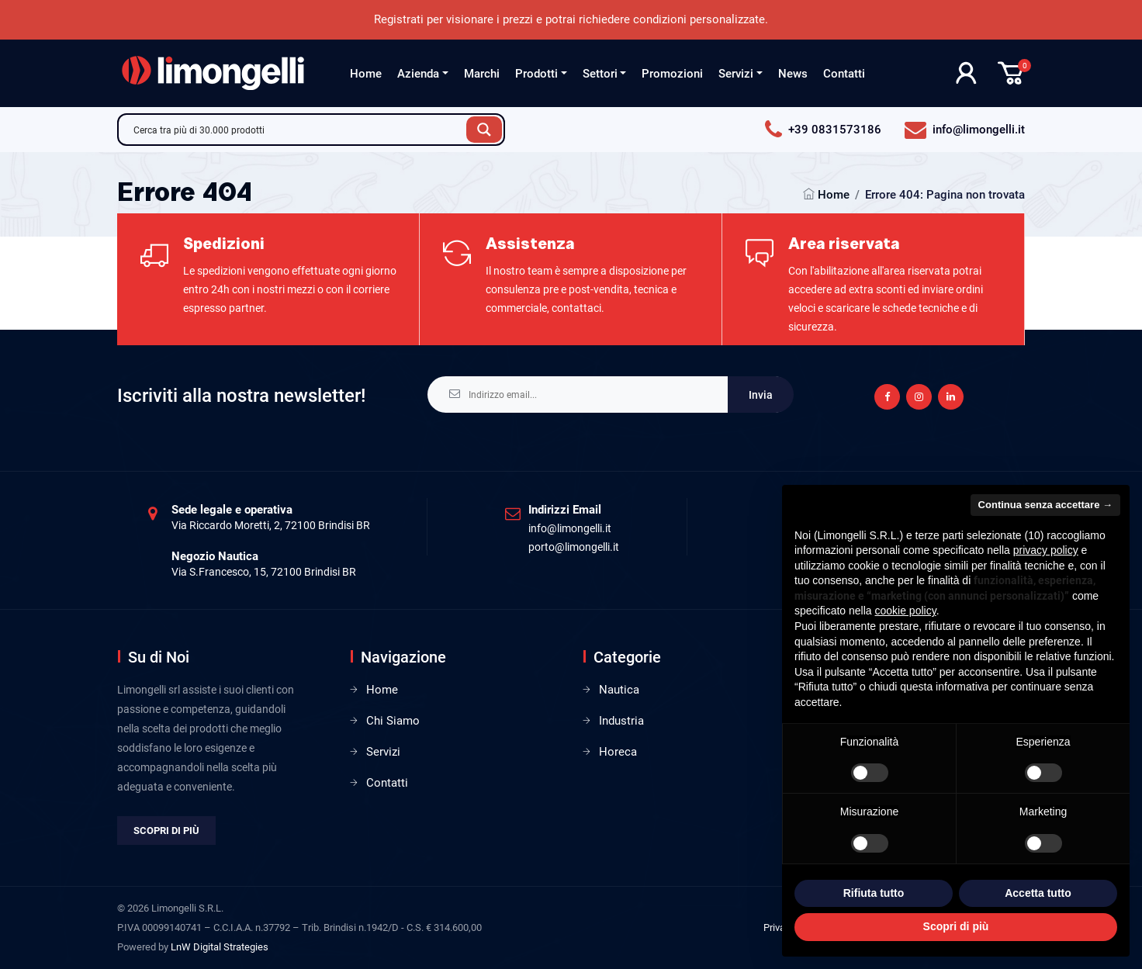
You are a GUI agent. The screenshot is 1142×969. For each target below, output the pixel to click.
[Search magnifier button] (484, 129)
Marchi (482, 74)
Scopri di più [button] (956, 926)
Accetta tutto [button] (1038, 893)
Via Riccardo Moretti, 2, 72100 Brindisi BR (270, 525)
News (793, 74)
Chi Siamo (393, 721)
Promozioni (672, 74)
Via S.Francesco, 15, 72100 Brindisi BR (263, 572)
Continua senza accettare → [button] (1045, 504)
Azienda (418, 74)
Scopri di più (166, 830)
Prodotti (536, 74)
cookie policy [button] (905, 610)
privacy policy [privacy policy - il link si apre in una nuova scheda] (1045, 550)
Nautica (619, 690)
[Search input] (296, 130)
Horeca (618, 752)
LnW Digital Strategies (219, 947)
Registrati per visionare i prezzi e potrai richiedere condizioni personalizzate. (571, 19)
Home (366, 74)
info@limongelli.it (569, 528)
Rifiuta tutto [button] (874, 893)
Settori (600, 74)
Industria (621, 721)
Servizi (735, 74)
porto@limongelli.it (573, 547)
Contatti (844, 74)
